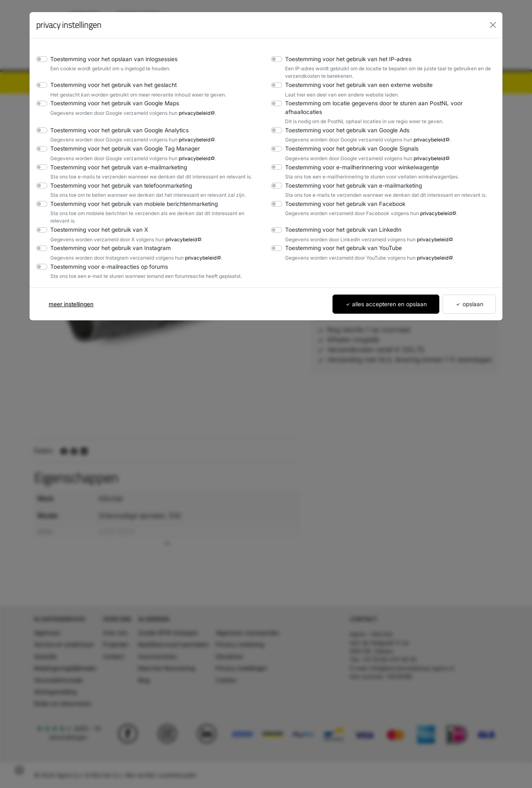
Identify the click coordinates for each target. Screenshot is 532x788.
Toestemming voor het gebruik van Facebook (341, 195)
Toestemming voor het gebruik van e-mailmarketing (114, 158)
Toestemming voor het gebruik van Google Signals (348, 140)
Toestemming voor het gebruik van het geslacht (109, 85)
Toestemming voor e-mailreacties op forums (105, 250)
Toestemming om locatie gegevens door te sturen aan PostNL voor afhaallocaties (386, 103)
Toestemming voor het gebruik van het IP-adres (344, 59)
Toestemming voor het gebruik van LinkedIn (339, 214)
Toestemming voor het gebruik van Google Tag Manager (120, 140)
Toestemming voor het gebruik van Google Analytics (115, 122)
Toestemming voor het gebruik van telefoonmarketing (116, 176)
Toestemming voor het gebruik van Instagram (106, 232)
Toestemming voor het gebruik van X (96, 214)
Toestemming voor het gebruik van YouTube (340, 232)
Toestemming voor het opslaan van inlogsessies (110, 59)
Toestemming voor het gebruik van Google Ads (343, 122)
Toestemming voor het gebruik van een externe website (354, 85)
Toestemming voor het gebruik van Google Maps (111, 103)
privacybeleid (186, 113)
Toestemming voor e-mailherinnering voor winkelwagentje (357, 158)
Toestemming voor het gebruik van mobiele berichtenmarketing (129, 195)
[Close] (493, 25)
